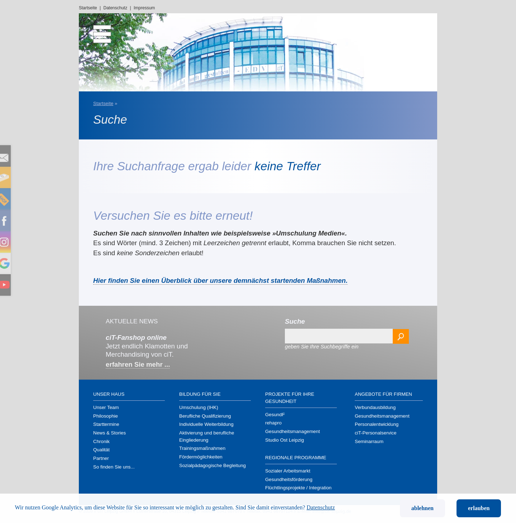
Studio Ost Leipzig (284, 440)
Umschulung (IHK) (198, 407)
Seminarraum (369, 441)
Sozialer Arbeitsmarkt (287, 471)
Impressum (144, 7)
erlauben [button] (478, 508)
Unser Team (106, 407)
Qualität (101, 449)
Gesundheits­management (292, 431)
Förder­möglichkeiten (201, 457)
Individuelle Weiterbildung (206, 424)
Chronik (101, 441)
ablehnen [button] (422, 508)
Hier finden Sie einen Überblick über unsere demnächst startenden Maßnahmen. (220, 280)
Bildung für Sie (200, 394)
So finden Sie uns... (114, 467)
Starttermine (106, 424)
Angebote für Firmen (383, 394)
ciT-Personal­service (375, 433)
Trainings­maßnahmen (202, 448)
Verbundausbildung (375, 407)
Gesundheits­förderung (288, 479)
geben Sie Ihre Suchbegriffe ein (321, 347)
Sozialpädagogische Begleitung (212, 465)
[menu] (97, 30)
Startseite (88, 7)
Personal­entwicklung (376, 424)
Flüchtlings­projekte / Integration (298, 487)
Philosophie (105, 416)
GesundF (275, 414)
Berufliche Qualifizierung (205, 416)
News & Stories (109, 433)
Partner (101, 458)
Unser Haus (108, 394)
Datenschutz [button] (321, 507)
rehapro (273, 422)
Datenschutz (116, 7)
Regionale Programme (295, 457)
